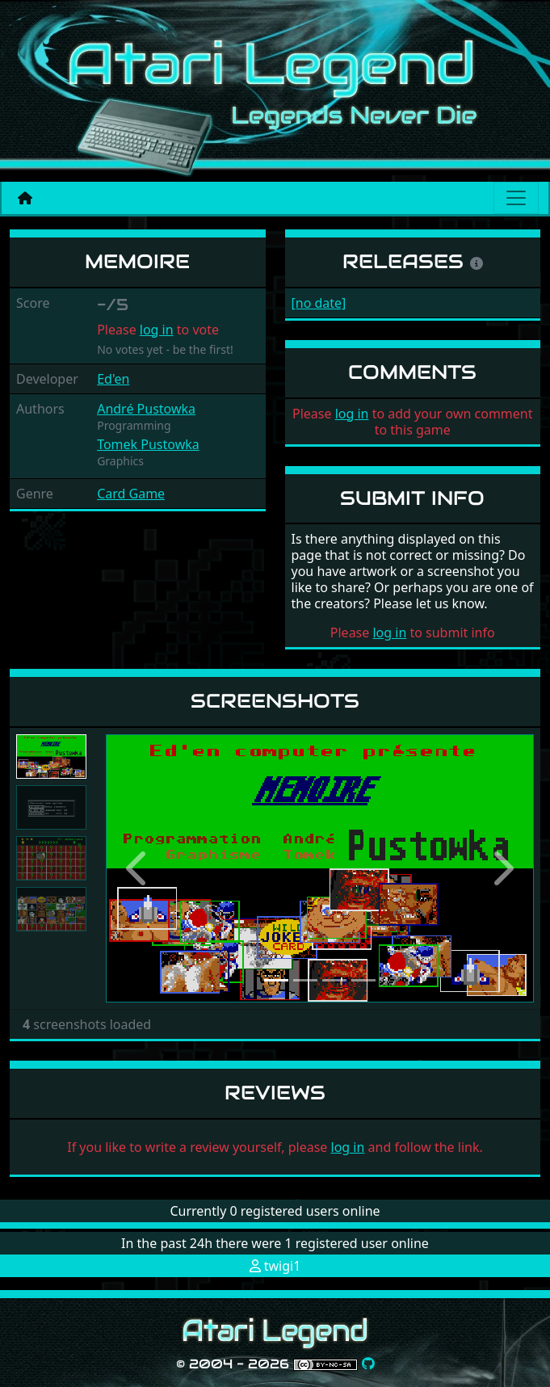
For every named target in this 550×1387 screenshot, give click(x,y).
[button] (138, 868)
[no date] (319, 303)
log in (157, 329)
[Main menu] (516, 198)
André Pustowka (146, 409)
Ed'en (113, 379)
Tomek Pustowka (148, 444)
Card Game (131, 493)
